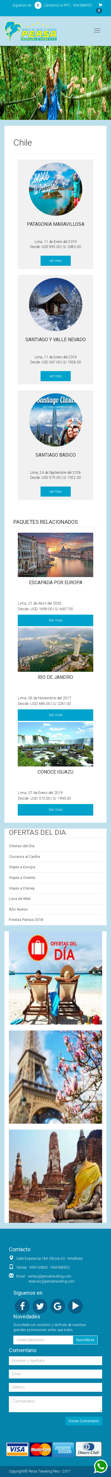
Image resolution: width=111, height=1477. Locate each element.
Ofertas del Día (21, 846)
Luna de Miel (19, 898)
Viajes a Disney (22, 888)
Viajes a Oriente (22, 877)
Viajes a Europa (22, 867)
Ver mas (56, 620)
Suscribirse (85, 1340)
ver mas (55, 261)
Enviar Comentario (84, 1421)
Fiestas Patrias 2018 (26, 919)
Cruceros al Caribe (24, 856)
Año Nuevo (18, 909)
